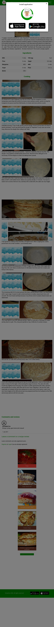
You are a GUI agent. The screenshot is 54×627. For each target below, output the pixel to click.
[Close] (46, 4)
